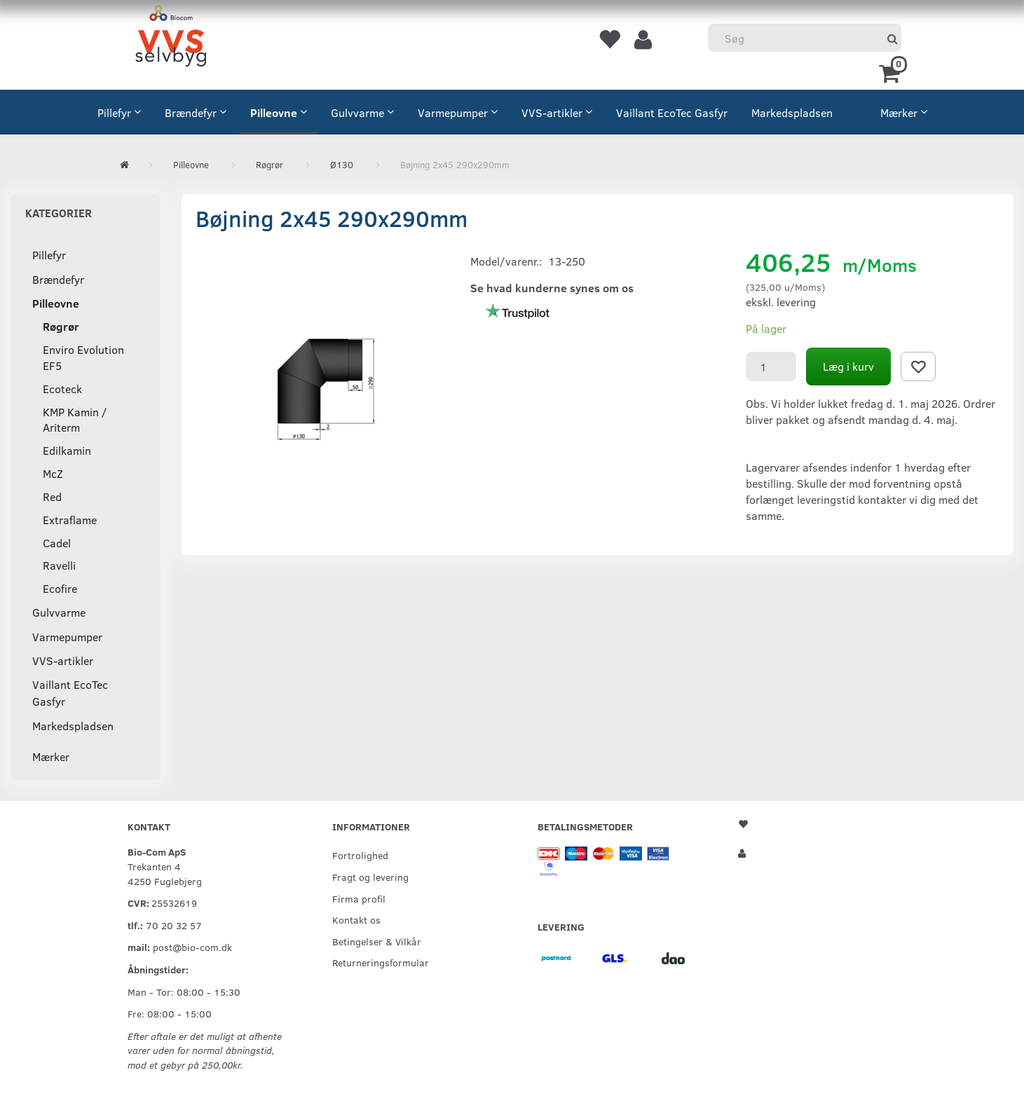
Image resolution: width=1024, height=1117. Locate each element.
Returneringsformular (380, 962)
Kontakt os (356, 919)
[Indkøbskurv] (892, 72)
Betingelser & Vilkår (376, 941)
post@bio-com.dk (192, 947)
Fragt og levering (370, 877)
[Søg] (892, 38)
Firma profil (358, 898)
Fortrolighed (360, 855)
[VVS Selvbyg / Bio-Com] (170, 38)
